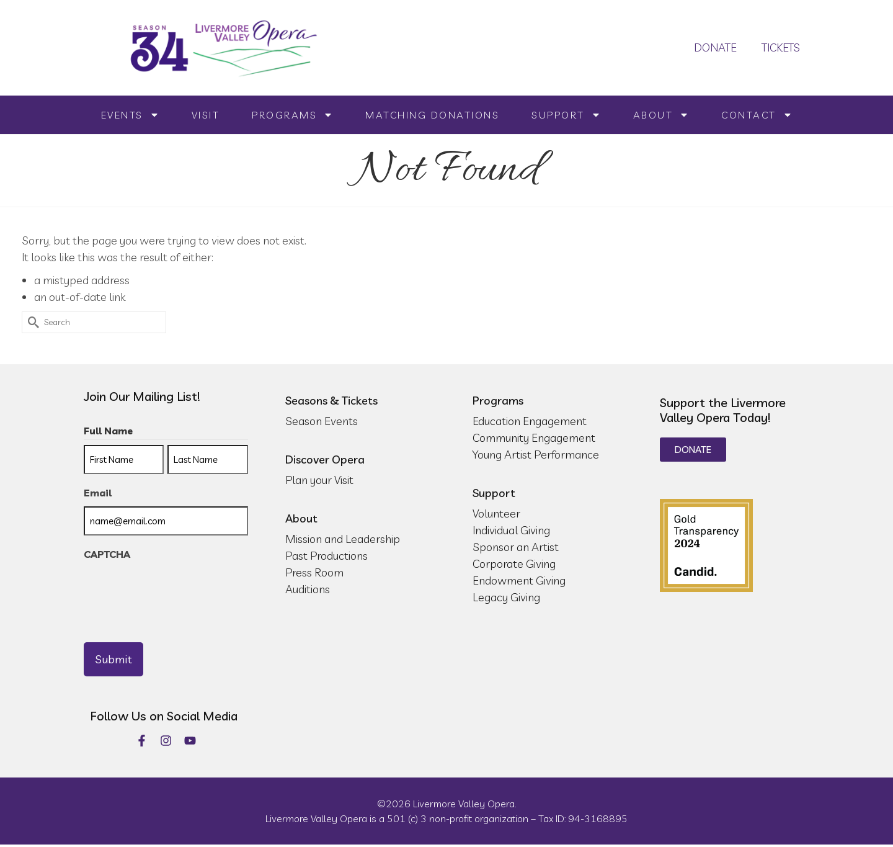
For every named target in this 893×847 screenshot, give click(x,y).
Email (98, 492)
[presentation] (178, 592)
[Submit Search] (31, 322)
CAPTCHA (107, 554)
